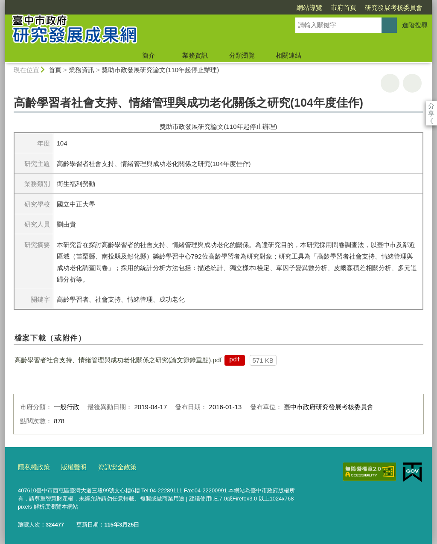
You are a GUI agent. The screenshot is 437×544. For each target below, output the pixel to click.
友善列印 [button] (390, 83)
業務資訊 (195, 55)
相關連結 (288, 55)
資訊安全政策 (107, 466)
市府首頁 (294, 7)
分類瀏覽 (242, 55)
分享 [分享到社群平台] (431, 106)
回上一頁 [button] (412, 83)
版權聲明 (68, 466)
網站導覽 (260, 7)
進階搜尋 (415, 25)
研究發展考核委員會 (344, 7)
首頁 (55, 69)
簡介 (148, 55)
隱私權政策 (32, 466)
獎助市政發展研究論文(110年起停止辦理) (160, 69)
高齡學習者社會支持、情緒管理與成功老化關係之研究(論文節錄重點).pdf (118, 360)
